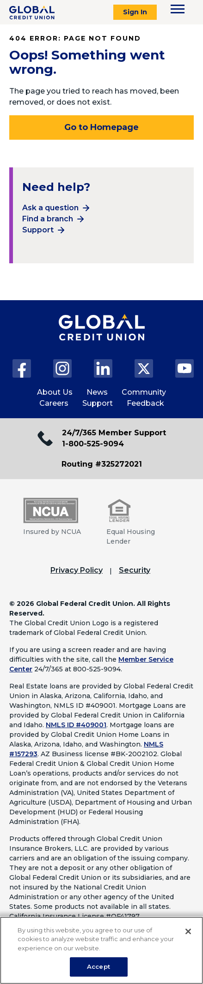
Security (134, 570)
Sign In (135, 12)
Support (38, 229)
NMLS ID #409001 (76, 725)
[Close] (188, 931)
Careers (53, 403)
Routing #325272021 (102, 464)
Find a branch (47, 218)
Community (144, 392)
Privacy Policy (76, 570)
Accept (98, 966)
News (97, 392)
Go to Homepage (101, 127)
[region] (101, 950)
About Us (55, 392)
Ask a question (50, 207)
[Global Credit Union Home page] (102, 336)
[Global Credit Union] (32, 12)
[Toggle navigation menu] (178, 9)
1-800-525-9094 (93, 443)
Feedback (145, 403)
